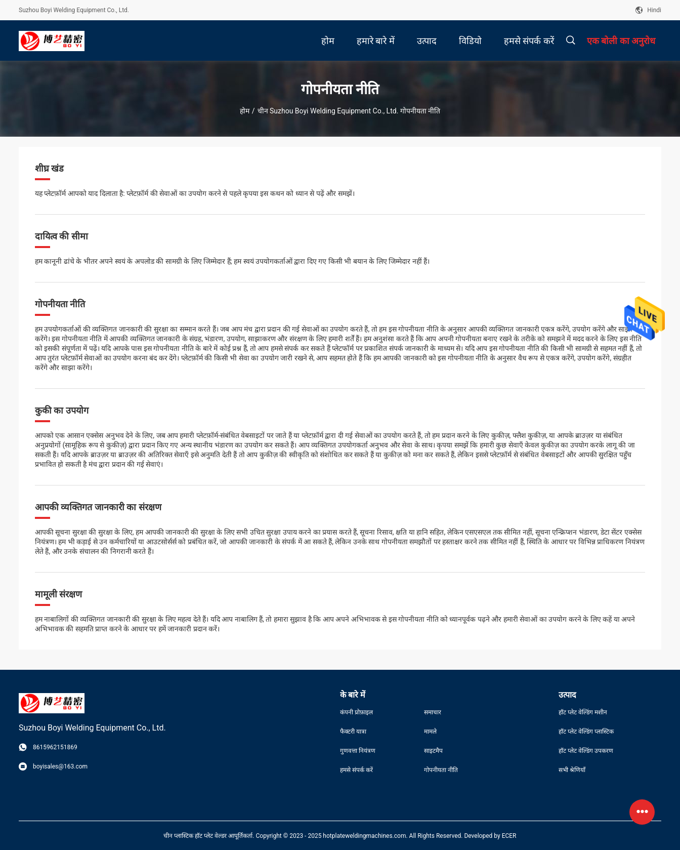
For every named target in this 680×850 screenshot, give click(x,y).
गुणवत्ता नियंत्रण (357, 750)
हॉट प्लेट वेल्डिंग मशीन (583, 712)
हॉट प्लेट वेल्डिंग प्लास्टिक (586, 731)
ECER (509, 835)
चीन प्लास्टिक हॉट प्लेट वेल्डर (195, 835)
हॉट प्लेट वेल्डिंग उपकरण (586, 750)
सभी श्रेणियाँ (572, 770)
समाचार (432, 712)
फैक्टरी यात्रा (353, 731)
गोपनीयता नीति (441, 770)
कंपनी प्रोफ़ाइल (356, 712)
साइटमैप (433, 750)
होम (244, 111)
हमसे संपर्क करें (356, 770)
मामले (430, 731)
